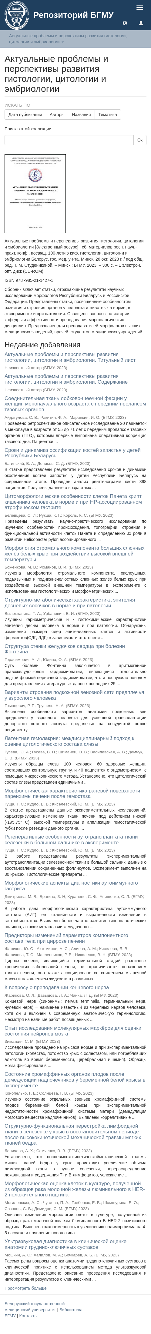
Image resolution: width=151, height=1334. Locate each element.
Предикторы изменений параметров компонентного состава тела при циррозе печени (66, 938)
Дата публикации (25, 114)
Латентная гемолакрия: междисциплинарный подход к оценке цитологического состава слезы (69, 741)
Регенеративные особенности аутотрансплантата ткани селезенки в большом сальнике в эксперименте (71, 839)
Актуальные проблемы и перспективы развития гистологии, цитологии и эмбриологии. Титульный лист (70, 357)
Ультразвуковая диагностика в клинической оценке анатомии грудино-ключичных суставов (65, 1244)
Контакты (28, 1315)
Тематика (108, 114)
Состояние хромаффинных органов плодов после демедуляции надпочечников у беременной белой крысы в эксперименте (75, 1079)
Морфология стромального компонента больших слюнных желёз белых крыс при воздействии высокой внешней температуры (75, 553)
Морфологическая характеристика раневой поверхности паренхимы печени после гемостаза (72, 793)
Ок (140, 140)
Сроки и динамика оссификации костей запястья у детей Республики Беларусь (73, 453)
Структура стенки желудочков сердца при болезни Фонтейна (65, 649)
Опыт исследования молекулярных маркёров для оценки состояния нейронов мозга (73, 1031)
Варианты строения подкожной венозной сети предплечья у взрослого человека (74, 695)
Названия (81, 114)
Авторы (57, 114)
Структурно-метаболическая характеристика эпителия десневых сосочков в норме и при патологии (70, 603)
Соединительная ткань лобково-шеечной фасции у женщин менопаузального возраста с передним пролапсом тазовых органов (75, 403)
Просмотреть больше (26, 1288)
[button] (124, 23)
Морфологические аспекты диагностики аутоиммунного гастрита (71, 886)
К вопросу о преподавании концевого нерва (57, 987)
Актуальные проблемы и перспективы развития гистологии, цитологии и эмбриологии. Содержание (66, 379)
